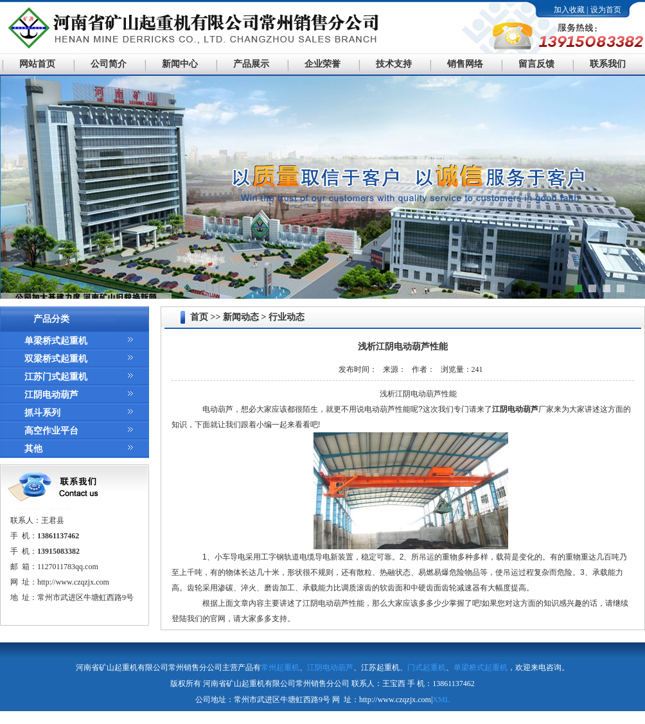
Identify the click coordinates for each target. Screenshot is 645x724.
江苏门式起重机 (55, 377)
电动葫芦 (217, 409)
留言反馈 (536, 64)
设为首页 (605, 9)
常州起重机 (280, 667)
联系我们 (608, 64)
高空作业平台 (51, 431)
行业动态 (287, 317)
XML (441, 699)
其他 (33, 449)
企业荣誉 (322, 64)
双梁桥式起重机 (55, 359)
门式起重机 (426, 667)
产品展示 (251, 64)
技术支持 (394, 64)
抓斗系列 (42, 413)
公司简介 (109, 64)
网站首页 (37, 64)
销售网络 (465, 64)
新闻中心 (180, 64)
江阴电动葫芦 (51, 395)
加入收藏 (569, 9)
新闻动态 (241, 317)
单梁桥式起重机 (55, 341)
